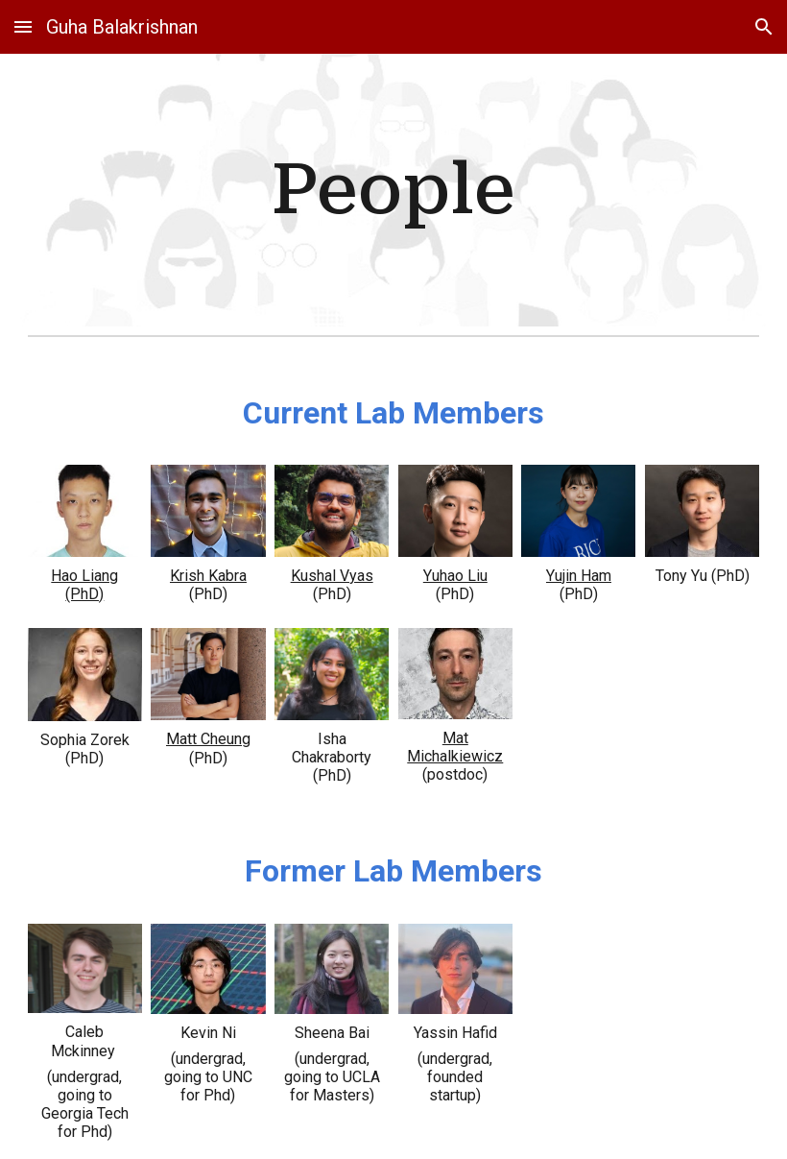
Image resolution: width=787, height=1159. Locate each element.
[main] (393, 190)
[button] (23, 26)
